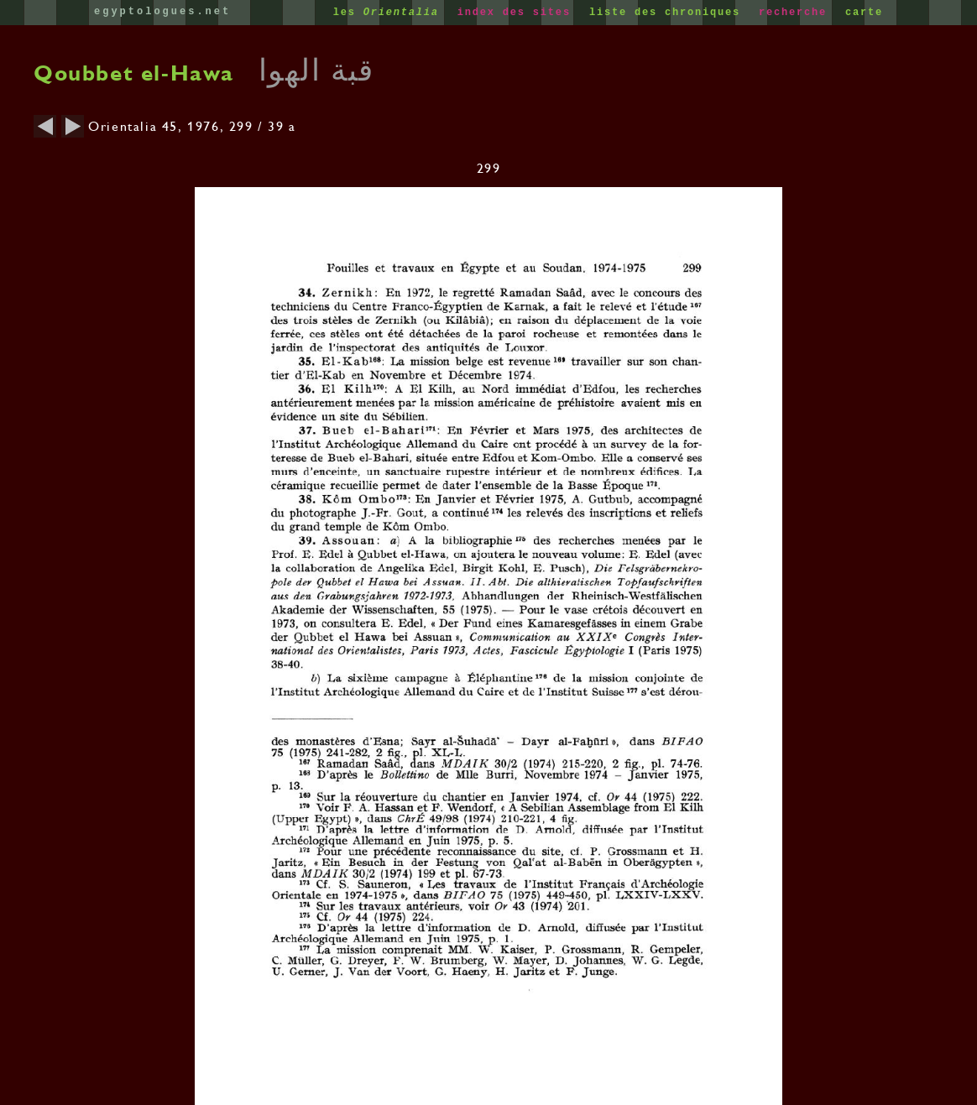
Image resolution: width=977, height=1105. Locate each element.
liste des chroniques (668, 12)
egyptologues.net (162, 12)
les (390, 12)
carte (864, 12)
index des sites (517, 12)
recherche (796, 12)
